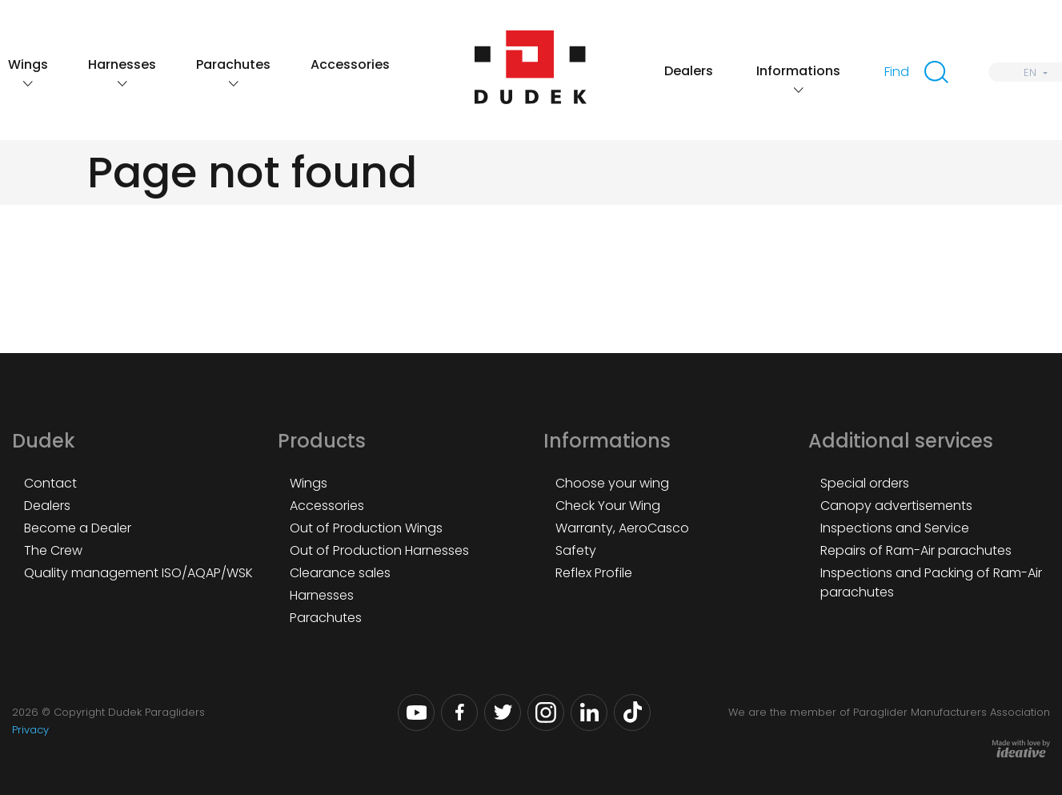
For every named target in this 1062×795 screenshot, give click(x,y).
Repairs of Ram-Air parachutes (916, 550)
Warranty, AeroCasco (622, 528)
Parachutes (233, 64)
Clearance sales (340, 573)
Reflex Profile (593, 573)
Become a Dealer (77, 528)
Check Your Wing (607, 505)
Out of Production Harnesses (379, 550)
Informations (798, 71)
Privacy (30, 729)
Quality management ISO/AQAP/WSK (138, 573)
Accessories (350, 64)
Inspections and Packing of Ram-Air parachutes (931, 582)
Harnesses (122, 64)
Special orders (864, 483)
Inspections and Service (894, 528)
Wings (28, 64)
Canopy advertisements (896, 505)
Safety (575, 550)
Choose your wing (612, 483)
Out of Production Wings (366, 528)
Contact (50, 483)
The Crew (53, 550)
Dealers (688, 71)
